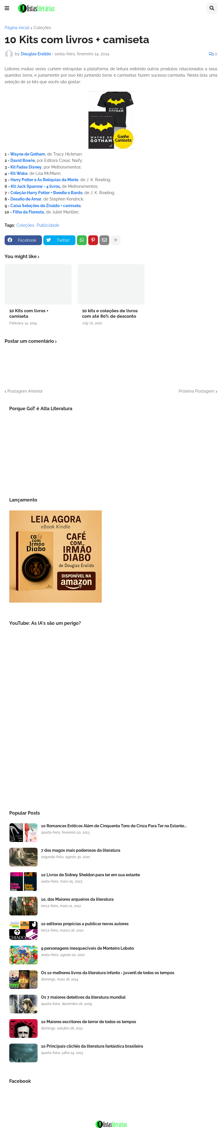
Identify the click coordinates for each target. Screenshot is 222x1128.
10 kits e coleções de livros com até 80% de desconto (110, 313)
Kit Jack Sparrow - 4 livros (35, 186)
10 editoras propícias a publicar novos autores (85, 923)
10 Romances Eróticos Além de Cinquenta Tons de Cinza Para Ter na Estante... (114, 826)
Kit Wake (18, 173)
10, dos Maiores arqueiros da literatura (77, 899)
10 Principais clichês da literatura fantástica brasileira (92, 1046)
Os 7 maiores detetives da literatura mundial (83, 997)
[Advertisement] (111, 753)
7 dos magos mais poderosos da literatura (80, 850)
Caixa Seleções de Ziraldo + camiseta (45, 205)
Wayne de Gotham (27, 154)
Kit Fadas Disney (26, 167)
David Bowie (22, 160)
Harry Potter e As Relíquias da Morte (44, 179)
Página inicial (17, 28)
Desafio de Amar (25, 199)
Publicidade (48, 225)
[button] (7, 8)
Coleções (42, 28)
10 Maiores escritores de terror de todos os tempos (88, 1021)
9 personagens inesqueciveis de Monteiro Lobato (87, 948)
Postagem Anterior (25, 391)
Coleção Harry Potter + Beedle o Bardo (46, 192)
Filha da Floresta (28, 212)
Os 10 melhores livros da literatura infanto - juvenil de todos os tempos (107, 972)
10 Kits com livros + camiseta (28, 313)
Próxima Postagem (196, 391)
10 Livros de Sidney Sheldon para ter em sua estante (90, 875)
